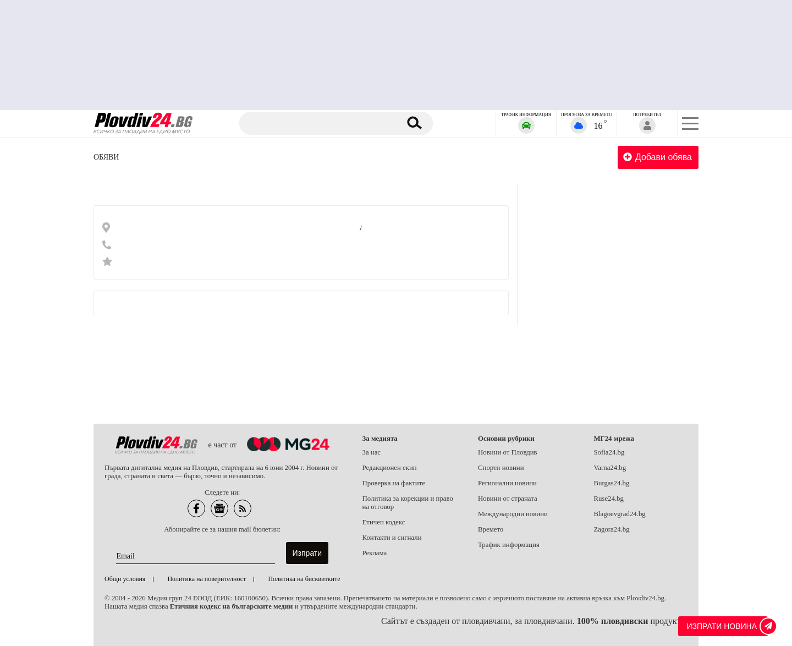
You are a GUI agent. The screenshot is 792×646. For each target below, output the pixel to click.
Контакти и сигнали (392, 537)
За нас (371, 452)
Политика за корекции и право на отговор (407, 503)
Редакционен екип (389, 468)
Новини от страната (507, 498)
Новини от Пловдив (507, 452)
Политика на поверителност (206, 579)
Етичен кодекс (383, 522)
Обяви (106, 157)
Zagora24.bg (612, 529)
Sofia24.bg (609, 452)
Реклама (374, 553)
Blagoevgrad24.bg (620, 514)
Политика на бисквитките (304, 579)
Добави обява (657, 157)
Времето (490, 529)
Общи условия (125, 579)
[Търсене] (320, 123)
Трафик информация (509, 545)
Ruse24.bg (609, 498)
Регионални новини (507, 483)
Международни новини (513, 514)
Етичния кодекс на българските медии (231, 606)
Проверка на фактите (393, 483)
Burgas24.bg (612, 483)
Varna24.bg (610, 468)
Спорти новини (501, 468)
